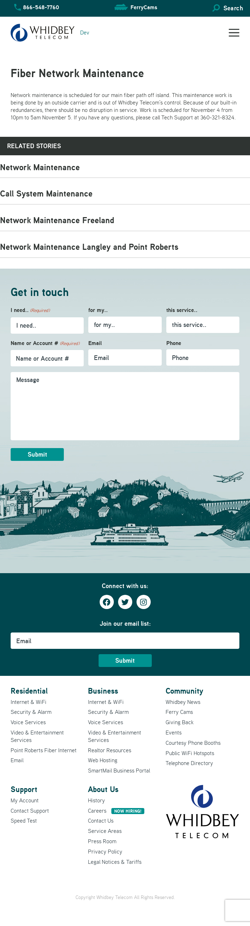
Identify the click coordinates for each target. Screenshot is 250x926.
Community (184, 690)
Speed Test (24, 820)
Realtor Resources (109, 750)
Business (103, 690)
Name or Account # (45, 343)
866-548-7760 (41, 7)
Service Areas (105, 830)
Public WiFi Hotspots (190, 753)
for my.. (98, 310)
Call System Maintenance (46, 193)
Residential (29, 690)
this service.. (182, 310)
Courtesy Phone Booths (193, 742)
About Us (103, 789)
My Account (25, 800)
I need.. (30, 310)
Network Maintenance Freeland (57, 220)
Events (174, 732)
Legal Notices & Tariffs (114, 861)
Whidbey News (183, 701)
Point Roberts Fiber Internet (44, 750)
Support (24, 789)
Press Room (102, 841)
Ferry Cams (179, 711)
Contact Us (100, 820)
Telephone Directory (189, 762)
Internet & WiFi (28, 701)
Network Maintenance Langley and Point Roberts (89, 247)
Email (95, 343)
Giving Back (180, 722)
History (96, 800)
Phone (173, 343)
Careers (116, 810)
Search (233, 8)
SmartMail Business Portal (119, 770)
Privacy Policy (105, 851)
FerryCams (143, 7)
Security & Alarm (31, 711)
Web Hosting (102, 760)
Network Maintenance (40, 167)
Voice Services (28, 722)
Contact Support (30, 810)
